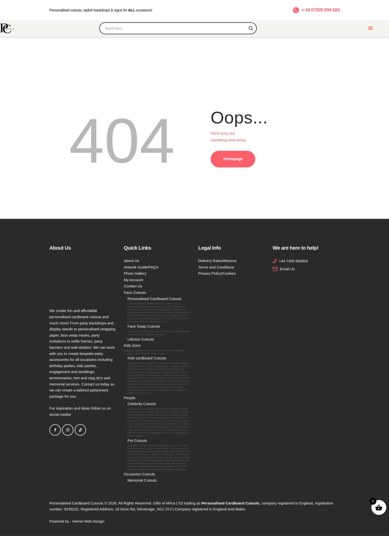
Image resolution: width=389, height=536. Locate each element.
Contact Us (133, 286)
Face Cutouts (135, 292)
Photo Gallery (135, 273)
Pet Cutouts (159, 454)
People (129, 398)
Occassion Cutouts (139, 474)
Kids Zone (157, 349)
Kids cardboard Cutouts (159, 375)
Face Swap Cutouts (159, 330)
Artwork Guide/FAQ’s (141, 267)
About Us (131, 261)
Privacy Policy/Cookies (217, 273)
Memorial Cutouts (142, 480)
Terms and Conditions (216, 267)
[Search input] (175, 28)
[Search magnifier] (250, 28)
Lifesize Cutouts (141, 339)
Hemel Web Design (88, 521)
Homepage (232, 159)
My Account (133, 280)
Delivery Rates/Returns (217, 261)
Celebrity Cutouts (159, 419)
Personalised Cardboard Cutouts (159, 310)
